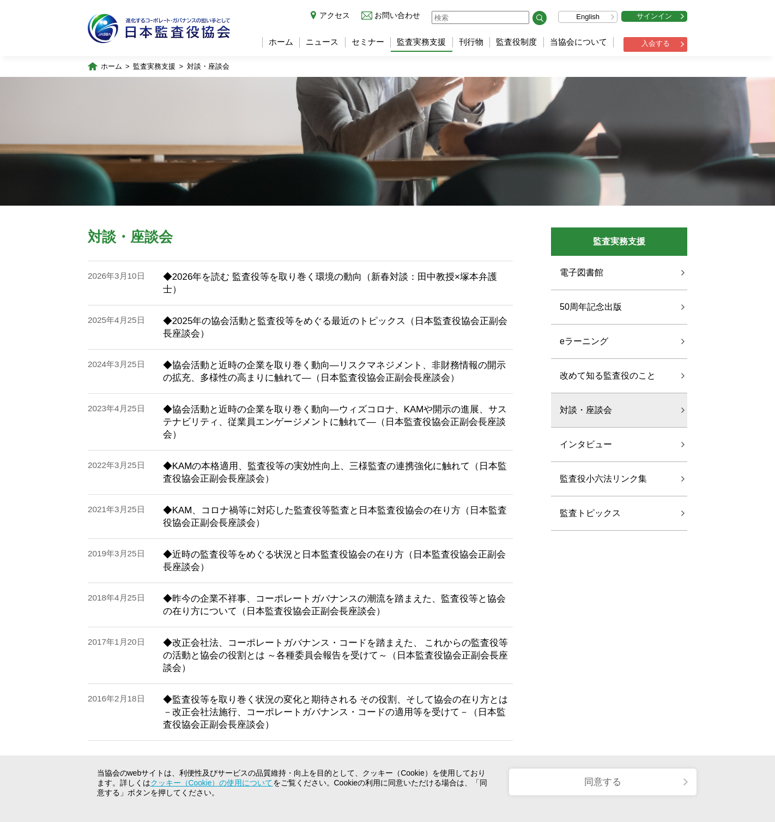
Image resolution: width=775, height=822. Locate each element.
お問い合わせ (397, 15)
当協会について (578, 41)
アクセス (334, 15)
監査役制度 (516, 41)
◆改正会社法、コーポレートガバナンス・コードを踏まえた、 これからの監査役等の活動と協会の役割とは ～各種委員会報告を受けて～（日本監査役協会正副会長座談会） (335, 656)
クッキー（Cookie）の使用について (212, 782)
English (588, 17)
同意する (602, 782)
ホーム (281, 41)
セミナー (368, 41)
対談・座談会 (208, 67)
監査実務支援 (421, 41)
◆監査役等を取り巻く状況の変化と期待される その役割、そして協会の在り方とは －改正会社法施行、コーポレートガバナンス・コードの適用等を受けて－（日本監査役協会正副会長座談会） (335, 712)
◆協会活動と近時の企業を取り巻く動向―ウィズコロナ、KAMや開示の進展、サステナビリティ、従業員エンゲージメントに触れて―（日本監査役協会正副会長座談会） (335, 422)
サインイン (654, 16)
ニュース (322, 41)
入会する (655, 43)
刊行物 (471, 41)
